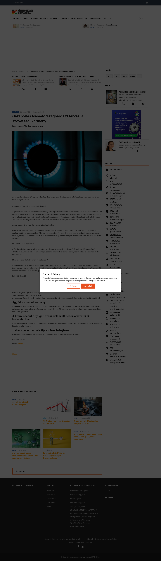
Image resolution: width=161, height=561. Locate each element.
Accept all (88, 286)
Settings (73, 286)
